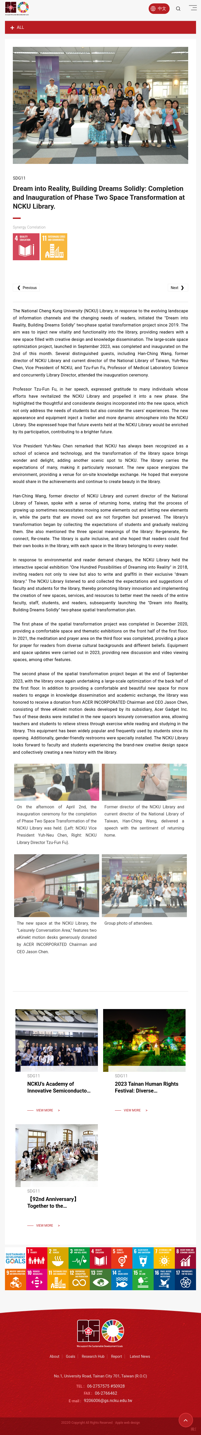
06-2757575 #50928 (106, 1386)
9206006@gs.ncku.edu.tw (108, 1400)
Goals (70, 1356)
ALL (17, 27)
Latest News (140, 1356)
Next (178, 287)
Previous (26, 287)
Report (116, 1356)
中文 (158, 8)
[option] (100, 105)
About (54, 1356)
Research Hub (93, 1356)
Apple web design (127, 1423)
